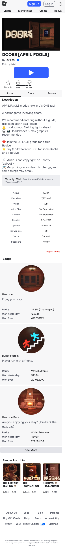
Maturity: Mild (9, 64)
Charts (7, 10)
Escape (46, 241)
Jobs (26, 512)
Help (26, 518)
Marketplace (25, 10)
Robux (58, 10)
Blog (40, 512)
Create (43, 10)
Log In (49, 4)
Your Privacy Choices (30, 523)
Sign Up (34, 4)
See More (31, 450)
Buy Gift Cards (11, 518)
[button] (17, 60)
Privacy (8, 523)
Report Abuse (53, 251)
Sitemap (53, 523)
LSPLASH (11, 60)
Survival (46, 236)
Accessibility (52, 518)
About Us (11, 512)
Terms (38, 518)
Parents (54, 512)
